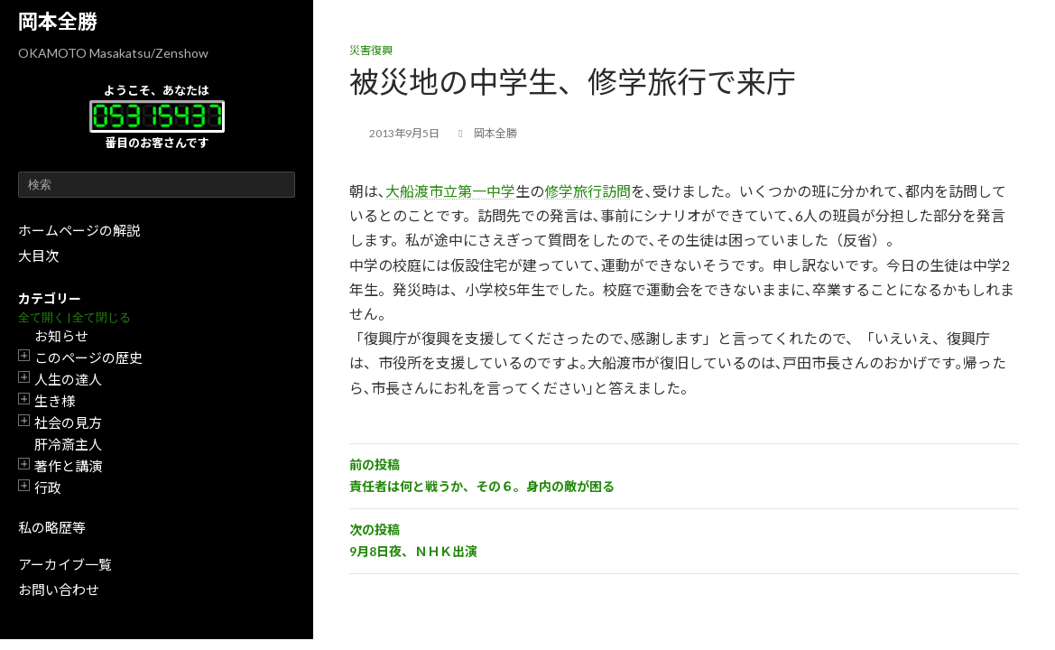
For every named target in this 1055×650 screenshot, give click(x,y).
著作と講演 (68, 466)
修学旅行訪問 (587, 191)
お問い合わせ (58, 589)
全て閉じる (101, 317)
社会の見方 (68, 422)
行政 (47, 487)
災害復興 (371, 50)
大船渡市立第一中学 (450, 191)
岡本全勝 (57, 21)
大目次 (38, 255)
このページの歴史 (88, 357)
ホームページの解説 (79, 230)
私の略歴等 (52, 527)
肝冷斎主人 (68, 444)
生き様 (54, 401)
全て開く (41, 317)
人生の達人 (68, 379)
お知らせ (61, 336)
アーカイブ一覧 (65, 564)
